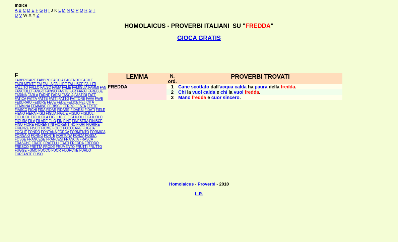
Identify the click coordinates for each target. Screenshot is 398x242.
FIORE (29, 124)
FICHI (32, 110)
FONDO (34, 132)
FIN (59, 121)
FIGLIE (62, 113)
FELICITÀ (86, 102)
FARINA (21, 95)
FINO (19, 124)
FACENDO (72, 80)
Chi (182, 92)
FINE (67, 121)
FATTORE (77, 98)
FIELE (100, 110)
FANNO (51, 91)
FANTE (63, 91)
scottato (200, 86)
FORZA (78, 135)
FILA (31, 121)
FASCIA (67, 95)
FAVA (90, 98)
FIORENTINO (65, 124)
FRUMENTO (65, 147)
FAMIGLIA (79, 87)
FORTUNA (64, 135)
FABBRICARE (25, 80)
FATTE (43, 98)
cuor (216, 97)
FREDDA (77, 143)
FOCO (57, 128)
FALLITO (21, 87)
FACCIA (58, 80)
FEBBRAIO (23, 102)
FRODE (49, 147)
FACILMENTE (25, 84)
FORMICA (98, 132)
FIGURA (21, 121)
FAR (72, 91)
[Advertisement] (199, 57)
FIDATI (89, 110)
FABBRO (44, 80)
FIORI (80, 124)
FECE (51, 102)
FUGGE (21, 150)
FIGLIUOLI (75, 117)
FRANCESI (54, 139)
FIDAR (51, 110)
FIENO (20, 113)
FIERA (31, 113)
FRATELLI (51, 143)
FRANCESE (36, 139)
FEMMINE (38, 106)
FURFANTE (23, 154)
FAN (103, 87)
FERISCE (54, 106)
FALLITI (90, 84)
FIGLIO (74, 113)
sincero (231, 97)
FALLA (47, 84)
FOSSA (90, 135)
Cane (184, 86)
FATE (92, 95)
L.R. (199, 193)
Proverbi (206, 184)
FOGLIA (88, 128)
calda (241, 86)
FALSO (46, 87)
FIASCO (21, 110)
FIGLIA (51, 113)
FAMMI (93, 87)
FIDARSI (76, 110)
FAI (39, 84)
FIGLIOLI (87, 113)
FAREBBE (95, 91)
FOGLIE (21, 132)
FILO (52, 121)
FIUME (46, 128)
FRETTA (35, 147)
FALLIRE (60, 84)
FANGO (38, 91)
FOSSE (20, 139)
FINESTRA (80, 121)
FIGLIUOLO (94, 117)
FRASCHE (23, 143)
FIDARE (63, 110)
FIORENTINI (44, 124)
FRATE (37, 143)
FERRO (68, 106)
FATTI (53, 98)
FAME (66, 87)
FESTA (80, 106)
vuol (197, 92)
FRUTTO (95, 147)
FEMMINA (22, 106)
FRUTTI (82, 147)
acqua (226, 86)
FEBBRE (39, 102)
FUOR (56, 150)
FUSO (38, 154)
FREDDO (91, 143)
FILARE (42, 121)
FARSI (56, 95)
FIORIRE (93, 124)
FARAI (82, 91)
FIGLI (41, 113)
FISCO (35, 128)
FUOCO (45, 150)
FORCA (63, 132)
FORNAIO (22, 135)
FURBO (85, 150)
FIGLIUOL (22, 117)
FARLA (32, 95)
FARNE (44, 95)
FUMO (32, 150)
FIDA (41, 110)
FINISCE (95, 121)
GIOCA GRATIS (199, 38)
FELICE (72, 102)
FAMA (56, 87)
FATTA (32, 98)
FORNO (37, 135)
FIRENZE (22, 128)
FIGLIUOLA (39, 117)
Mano (184, 97)
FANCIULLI (23, 91)
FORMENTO (79, 132)
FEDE (61, 102)
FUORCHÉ (70, 150)
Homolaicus (181, 184)
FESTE (92, 106)
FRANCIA (71, 139)
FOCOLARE (72, 128)
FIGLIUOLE (57, 117)
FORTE (49, 135)
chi (223, 92)
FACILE (87, 80)
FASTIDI (80, 95)
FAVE (99, 98)
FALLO (34, 87)
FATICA (20, 98)
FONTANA (48, 132)
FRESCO (22, 147)
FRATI (64, 143)
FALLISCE (75, 84)
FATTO (64, 98)
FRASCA (86, 139)
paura (261, 86)
